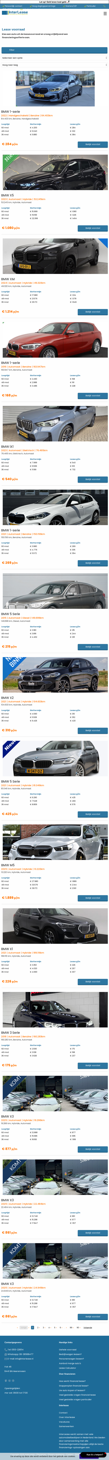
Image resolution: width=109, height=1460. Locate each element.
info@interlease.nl (31, 9)
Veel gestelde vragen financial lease (77, 1394)
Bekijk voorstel (92, 144)
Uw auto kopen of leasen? (72, 1390)
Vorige (23, 1327)
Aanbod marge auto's (70, 1363)
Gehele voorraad (67, 1349)
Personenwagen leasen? (71, 1358)
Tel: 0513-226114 (16, 1349)
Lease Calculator (67, 1368)
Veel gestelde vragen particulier (75, 1399)
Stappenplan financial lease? (73, 1385)
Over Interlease (67, 1417)
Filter (11, 49)
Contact (63, 1412)
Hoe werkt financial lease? (72, 1381)
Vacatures (64, 1421)
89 (71, 1327)
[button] (93, 1454)
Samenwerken (66, 1426)
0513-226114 (8, 9)
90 (78, 1327)
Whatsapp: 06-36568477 (20, 1354)
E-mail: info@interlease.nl (20, 1358)
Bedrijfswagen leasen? (70, 1354)
